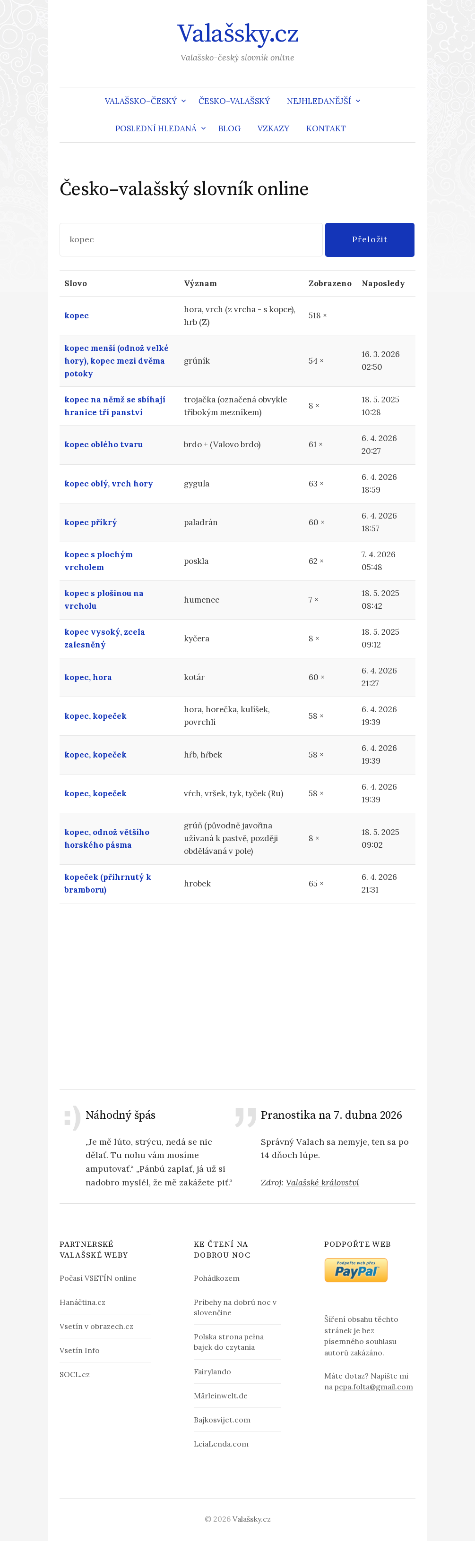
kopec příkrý (90, 522)
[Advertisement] (238, 996)
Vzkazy (273, 128)
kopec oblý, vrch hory (108, 483)
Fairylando (212, 1371)
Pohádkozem (217, 1278)
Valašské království (322, 1182)
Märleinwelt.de (221, 1395)
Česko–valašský (234, 101)
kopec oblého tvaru (103, 444)
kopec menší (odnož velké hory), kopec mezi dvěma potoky (116, 361)
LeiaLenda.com (221, 1443)
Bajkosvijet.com (222, 1419)
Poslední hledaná (156, 128)
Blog (229, 128)
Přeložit (370, 239)
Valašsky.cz (237, 34)
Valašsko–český (141, 101)
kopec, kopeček (95, 716)
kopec (76, 315)
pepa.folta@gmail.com (374, 1386)
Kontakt (326, 128)
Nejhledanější (319, 101)
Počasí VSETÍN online (98, 1278)
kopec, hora (88, 677)
